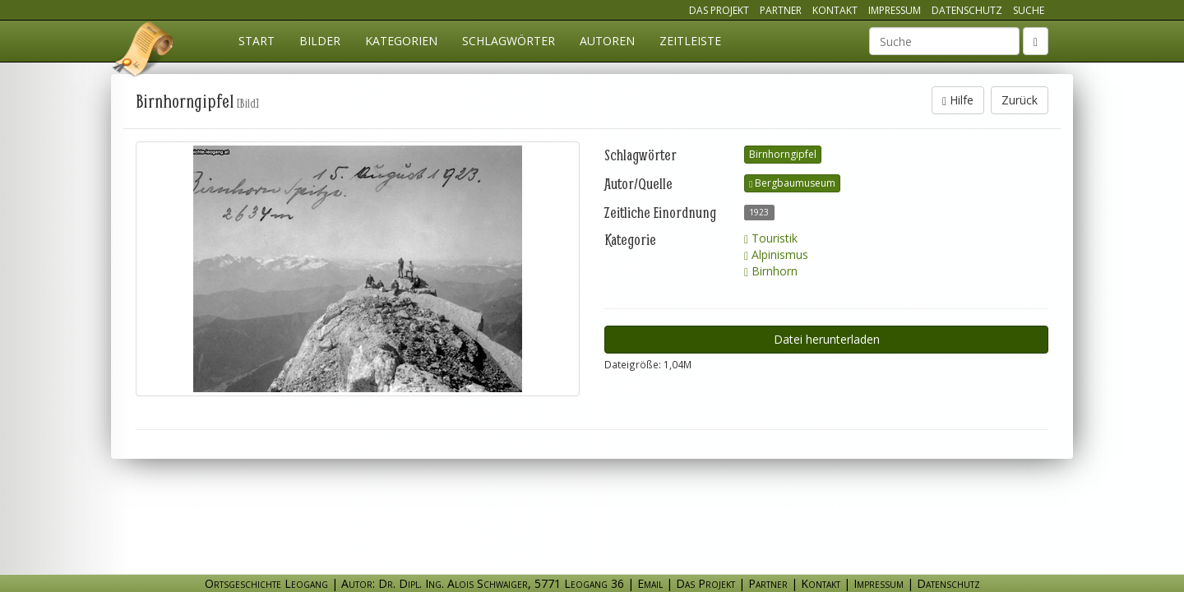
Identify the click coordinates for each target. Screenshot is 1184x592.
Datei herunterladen (827, 339)
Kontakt (835, 10)
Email (650, 583)
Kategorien (401, 41)
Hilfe (958, 100)
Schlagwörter (508, 41)
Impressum (894, 10)
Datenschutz (967, 10)
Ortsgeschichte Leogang (144, 52)
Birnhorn (771, 271)
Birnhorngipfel (782, 154)
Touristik (771, 238)
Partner (781, 10)
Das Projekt (719, 10)
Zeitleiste (690, 41)
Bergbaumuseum (792, 183)
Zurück (1019, 100)
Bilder (319, 41)
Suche (1028, 10)
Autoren (607, 41)
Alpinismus (776, 254)
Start (256, 41)
